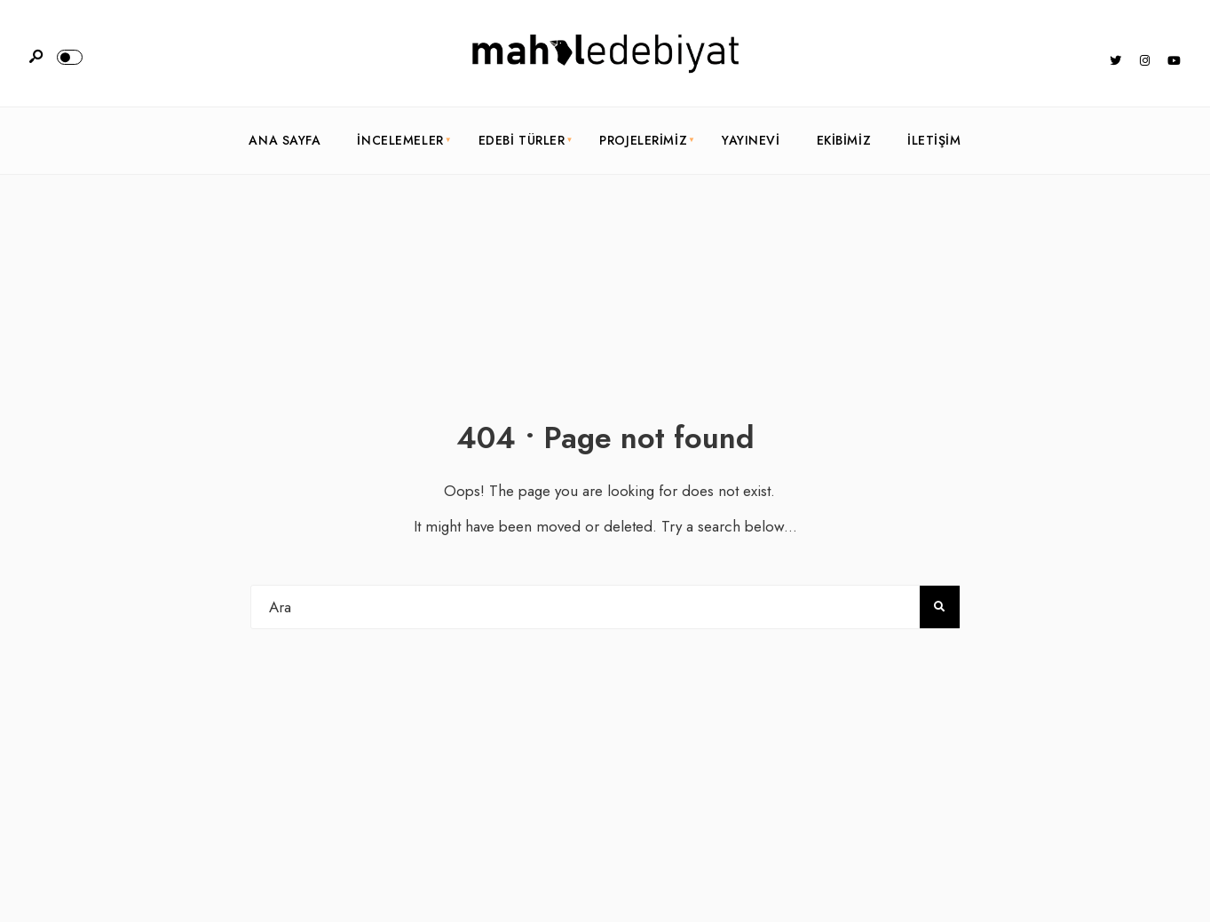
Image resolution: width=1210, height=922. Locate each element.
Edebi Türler (521, 140)
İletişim (934, 140)
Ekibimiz (844, 140)
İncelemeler (400, 140)
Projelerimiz (643, 140)
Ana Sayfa (284, 140)
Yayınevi (750, 140)
